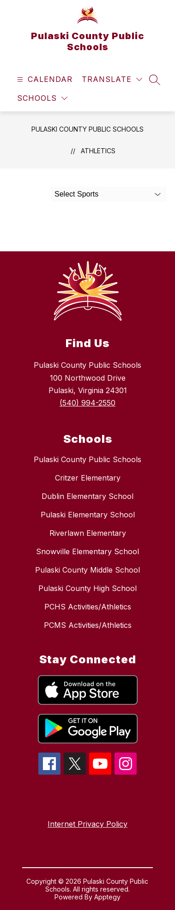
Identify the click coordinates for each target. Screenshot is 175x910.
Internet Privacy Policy (87, 824)
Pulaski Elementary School (88, 514)
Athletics (98, 151)
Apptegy (107, 897)
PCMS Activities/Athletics (88, 625)
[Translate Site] (112, 79)
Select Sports (76, 194)
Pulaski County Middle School (87, 569)
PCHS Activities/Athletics (87, 606)
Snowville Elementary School (87, 551)
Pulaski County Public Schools (87, 129)
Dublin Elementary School (87, 496)
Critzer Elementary (88, 477)
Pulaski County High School (87, 588)
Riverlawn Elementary (87, 533)
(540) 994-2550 (87, 402)
